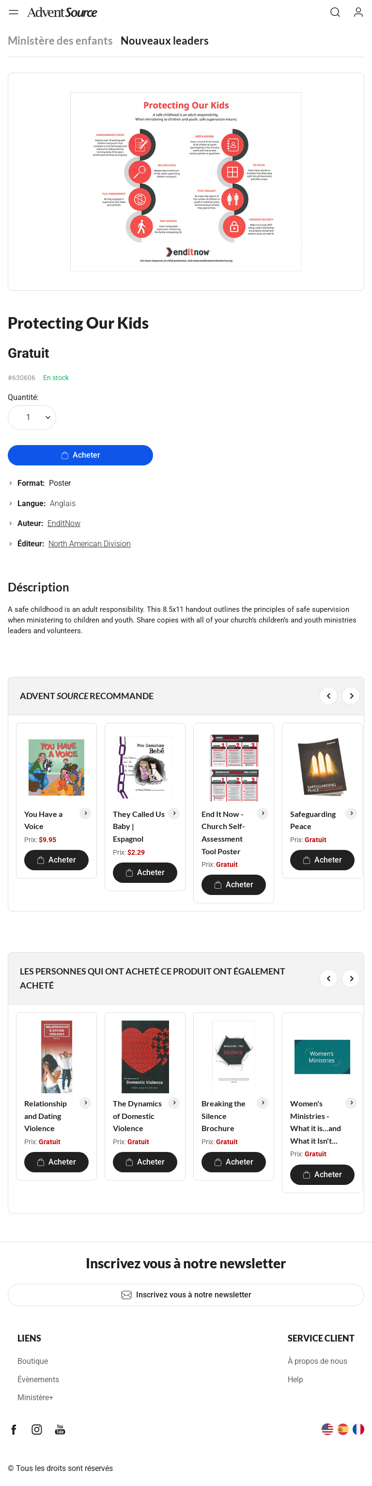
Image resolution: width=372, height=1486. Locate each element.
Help (295, 1379)
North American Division (89, 543)
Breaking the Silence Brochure (224, 1116)
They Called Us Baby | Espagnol (139, 826)
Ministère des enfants (60, 40)
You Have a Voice (43, 820)
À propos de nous (317, 1361)
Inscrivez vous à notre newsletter (186, 1295)
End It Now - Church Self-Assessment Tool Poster (223, 832)
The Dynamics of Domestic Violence (137, 1116)
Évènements (38, 1379)
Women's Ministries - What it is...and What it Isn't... (315, 1122)
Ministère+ (35, 1397)
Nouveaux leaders (165, 40)
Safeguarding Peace (313, 820)
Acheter (80, 455)
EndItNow (63, 523)
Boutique (32, 1361)
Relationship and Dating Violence (45, 1116)
